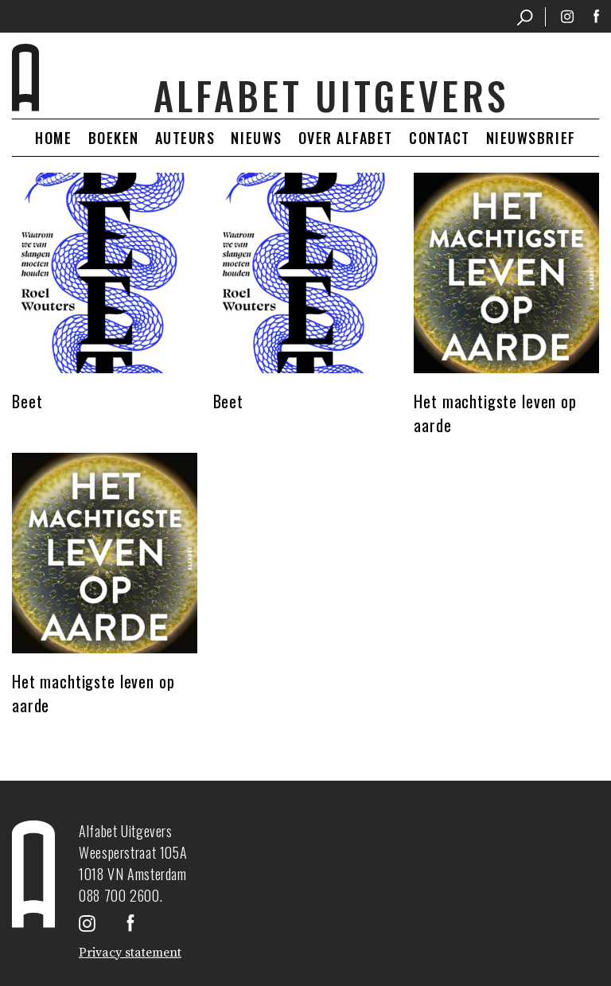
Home (53, 137)
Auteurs (185, 137)
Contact (439, 137)
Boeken (113, 137)
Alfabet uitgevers (331, 95)
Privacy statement (130, 953)
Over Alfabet (345, 137)
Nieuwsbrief (531, 137)
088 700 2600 (119, 895)
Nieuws (256, 137)
